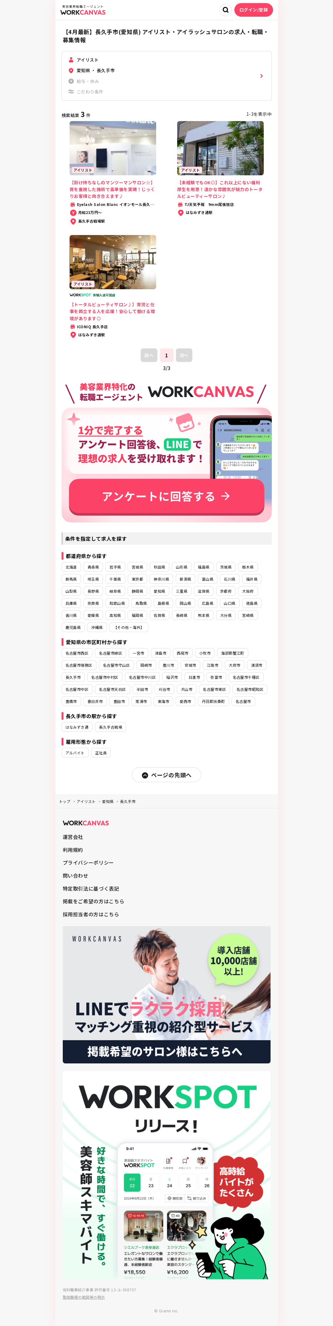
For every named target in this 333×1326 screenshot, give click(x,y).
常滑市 (141, 701)
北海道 (71, 566)
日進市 (194, 677)
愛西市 (185, 701)
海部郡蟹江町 (232, 653)
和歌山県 (117, 603)
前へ (148, 355)
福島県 (203, 566)
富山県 (207, 579)
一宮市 (138, 653)
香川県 (71, 615)
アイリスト (86, 801)
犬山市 (186, 689)
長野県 (93, 591)
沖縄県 (97, 627)
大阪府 (248, 591)
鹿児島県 (73, 627)
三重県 (181, 591)
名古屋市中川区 (142, 677)
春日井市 (95, 701)
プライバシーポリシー (88, 862)
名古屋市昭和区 (250, 689)
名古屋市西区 (77, 653)
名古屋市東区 (214, 689)
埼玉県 (93, 579)
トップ (64, 801)
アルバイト (75, 752)
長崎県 (181, 615)
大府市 (234, 665)
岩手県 (115, 566)
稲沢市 (172, 677)
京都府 (226, 591)
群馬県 (71, 579)
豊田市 (119, 701)
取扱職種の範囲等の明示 (84, 1297)
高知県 (115, 615)
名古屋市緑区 (110, 653)
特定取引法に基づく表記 (91, 888)
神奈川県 (161, 579)
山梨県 (71, 591)
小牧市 (205, 653)
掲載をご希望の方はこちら (94, 901)
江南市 (212, 665)
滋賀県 (203, 591)
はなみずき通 (77, 727)
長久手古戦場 (110, 727)
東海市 (163, 701)
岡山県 (185, 603)
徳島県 (252, 603)
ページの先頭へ (166, 775)
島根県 (163, 603)
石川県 (229, 579)
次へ (184, 355)
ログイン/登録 (253, 10)
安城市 (190, 665)
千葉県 (115, 579)
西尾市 (182, 653)
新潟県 (185, 579)
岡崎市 (146, 665)
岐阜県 (115, 591)
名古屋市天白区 (112, 689)
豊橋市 (71, 701)
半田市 (142, 689)
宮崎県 (248, 615)
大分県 (226, 615)
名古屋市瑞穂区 (79, 665)
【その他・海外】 (128, 627)
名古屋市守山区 (116, 665)
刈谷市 (164, 689)
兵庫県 (71, 603)
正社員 (101, 752)
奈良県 (93, 603)
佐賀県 (159, 615)
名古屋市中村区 (104, 677)
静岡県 (137, 591)
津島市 (160, 653)
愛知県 (159, 591)
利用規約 (73, 849)
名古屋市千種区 (246, 677)
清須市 (257, 665)
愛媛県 (93, 615)
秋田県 (159, 566)
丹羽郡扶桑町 (213, 701)
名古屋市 (243, 701)
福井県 (252, 579)
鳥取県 (141, 603)
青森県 (93, 566)
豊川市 (168, 665)
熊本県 (203, 615)
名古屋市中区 (77, 689)
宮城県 (137, 566)
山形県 (181, 566)
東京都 (137, 579)
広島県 (207, 603)
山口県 (229, 603)
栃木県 (248, 566)
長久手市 (73, 677)
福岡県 (137, 615)
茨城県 (226, 566)
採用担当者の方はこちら (91, 914)
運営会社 (73, 836)
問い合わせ (75, 875)
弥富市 (216, 677)
